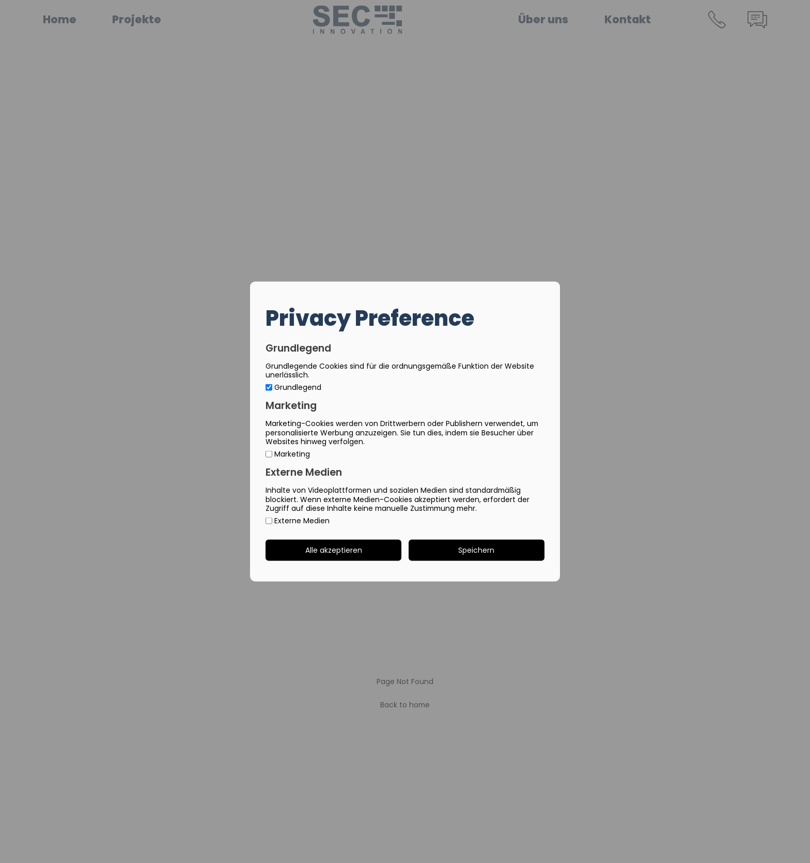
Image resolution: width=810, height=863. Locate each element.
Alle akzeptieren (333, 550)
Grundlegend (293, 387)
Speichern (476, 550)
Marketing (288, 454)
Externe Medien (298, 521)
